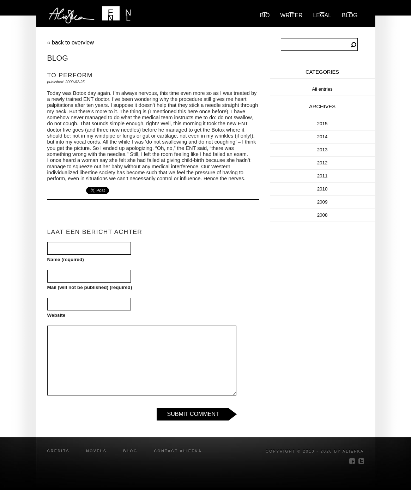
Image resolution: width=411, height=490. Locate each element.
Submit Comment (193, 414)
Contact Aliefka (178, 451)
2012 (322, 162)
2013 (322, 149)
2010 (322, 189)
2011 (322, 176)
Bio (265, 15)
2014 (322, 136)
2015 (322, 123)
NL (128, 14)
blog (349, 15)
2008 (322, 215)
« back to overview (70, 43)
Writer (291, 15)
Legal (322, 15)
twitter (361, 461)
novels (96, 451)
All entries (322, 89)
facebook (352, 461)
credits (58, 451)
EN (111, 14)
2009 (322, 202)
